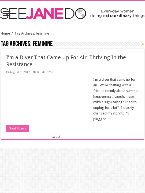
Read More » (17, 128)
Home (5, 33)
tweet (56, 137)
